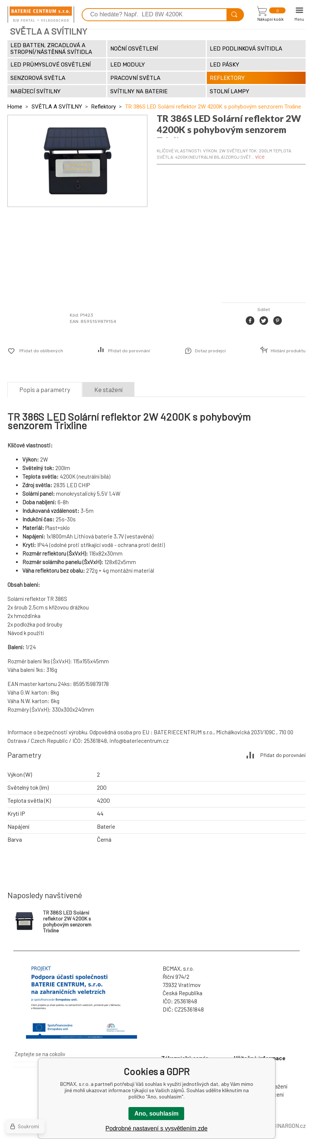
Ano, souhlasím (156, 1113)
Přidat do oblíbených (41, 350)
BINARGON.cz (289, 1125)
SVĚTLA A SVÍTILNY (57, 106)
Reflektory (103, 106)
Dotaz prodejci (210, 350)
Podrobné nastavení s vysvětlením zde (156, 1128)
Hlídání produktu (288, 350)
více (260, 156)
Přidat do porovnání (129, 350)
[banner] (40, 14)
